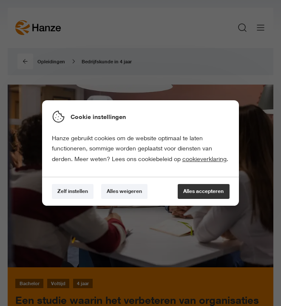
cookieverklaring (204, 159)
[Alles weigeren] (124, 191)
